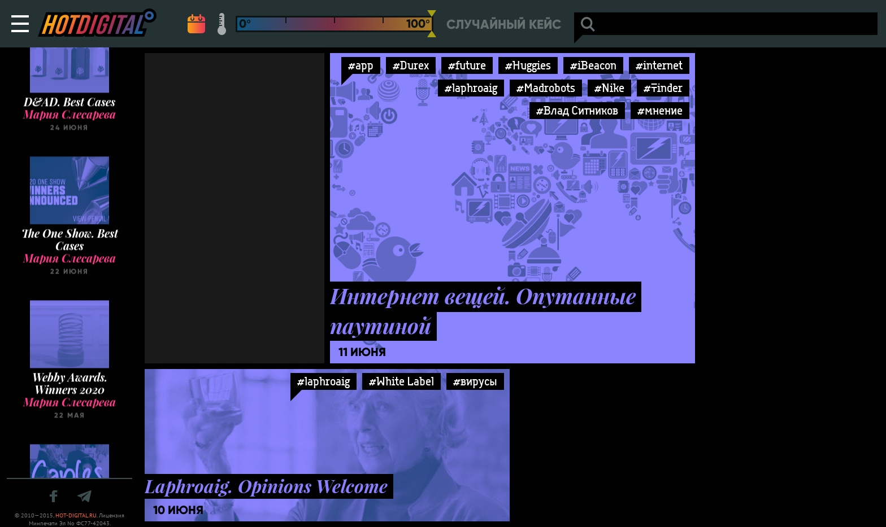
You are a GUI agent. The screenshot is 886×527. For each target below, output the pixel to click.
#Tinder (663, 87)
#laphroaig (471, 87)
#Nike (609, 87)
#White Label (401, 381)
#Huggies (528, 65)
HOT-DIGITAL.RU (76, 515)
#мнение (660, 110)
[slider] (431, 23)
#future (467, 65)
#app (360, 65)
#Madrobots (545, 87)
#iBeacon (593, 65)
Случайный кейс (503, 24)
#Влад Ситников (577, 110)
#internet (659, 65)
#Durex (411, 65)
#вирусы (475, 381)
